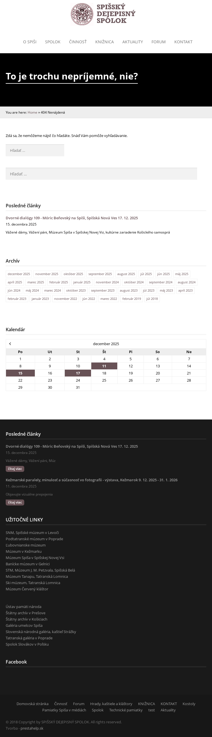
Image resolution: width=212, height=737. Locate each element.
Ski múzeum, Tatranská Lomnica (33, 582)
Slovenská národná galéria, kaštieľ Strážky (41, 631)
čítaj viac (15, 468)
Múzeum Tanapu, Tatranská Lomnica (37, 576)
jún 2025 (163, 274)
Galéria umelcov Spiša (24, 625)
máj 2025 (181, 274)
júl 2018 (152, 298)
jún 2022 (88, 298)
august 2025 (126, 274)
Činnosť (78, 41)
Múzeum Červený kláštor (27, 588)
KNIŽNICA (146, 703)
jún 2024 (14, 290)
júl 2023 (148, 290)
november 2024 (107, 282)
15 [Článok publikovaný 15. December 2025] (20, 373)
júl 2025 (146, 274)
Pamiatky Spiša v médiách (64, 710)
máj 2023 (166, 290)
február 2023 (17, 298)
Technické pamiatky (126, 710)
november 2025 (46, 274)
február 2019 (131, 298)
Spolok (52, 41)
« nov (10, 343)
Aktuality (132, 41)
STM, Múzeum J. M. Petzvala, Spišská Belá (40, 570)
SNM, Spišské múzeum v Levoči (32, 532)
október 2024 (134, 282)
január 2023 (40, 298)
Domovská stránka (33, 703)
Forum (159, 41)
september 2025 (100, 274)
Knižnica (104, 41)
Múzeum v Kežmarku (24, 551)
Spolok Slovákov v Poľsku (27, 644)
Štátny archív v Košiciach (26, 619)
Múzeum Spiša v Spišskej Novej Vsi (35, 557)
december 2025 (19, 274)
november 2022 (65, 298)
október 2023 (76, 290)
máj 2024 (32, 290)
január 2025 (81, 282)
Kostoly (189, 703)
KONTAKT (183, 41)
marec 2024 (52, 290)
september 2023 (102, 290)
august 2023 (129, 290)
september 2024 (160, 282)
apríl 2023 (185, 290)
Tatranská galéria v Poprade (29, 637)
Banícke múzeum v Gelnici (28, 563)
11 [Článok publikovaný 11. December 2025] (104, 365)
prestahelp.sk (32, 728)
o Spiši (30, 41)
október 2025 (73, 274)
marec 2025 (35, 282)
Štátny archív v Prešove (25, 612)
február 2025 (58, 282)
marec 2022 (108, 298)
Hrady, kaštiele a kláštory (111, 703)
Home (32, 112)
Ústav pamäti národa (23, 606)
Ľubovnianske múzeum (26, 545)
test (151, 710)
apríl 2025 (15, 282)
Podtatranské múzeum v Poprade (34, 538)
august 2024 (186, 282)
